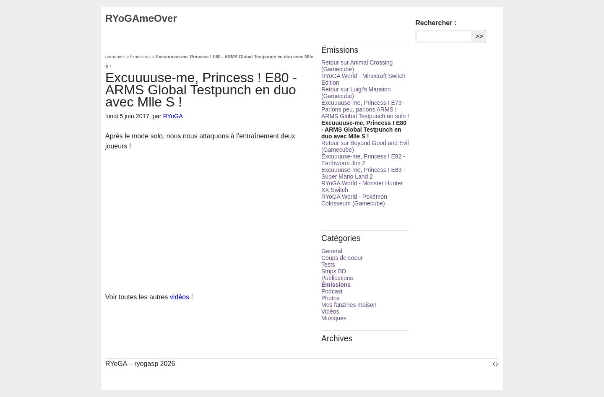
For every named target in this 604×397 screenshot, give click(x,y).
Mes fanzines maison (349, 304)
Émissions (140, 56)
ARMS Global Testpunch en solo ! (365, 116)
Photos (330, 298)
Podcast (332, 291)
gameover (115, 56)
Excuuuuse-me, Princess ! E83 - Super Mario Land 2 (363, 173)
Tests (328, 264)
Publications (337, 278)
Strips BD (333, 271)
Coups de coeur (342, 257)
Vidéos (330, 311)
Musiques (333, 318)
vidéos (179, 297)
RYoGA (173, 116)
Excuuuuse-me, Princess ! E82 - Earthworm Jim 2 (363, 159)
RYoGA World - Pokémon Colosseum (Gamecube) (354, 200)
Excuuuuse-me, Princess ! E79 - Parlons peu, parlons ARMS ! (363, 106)
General (331, 251)
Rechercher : (435, 22)
